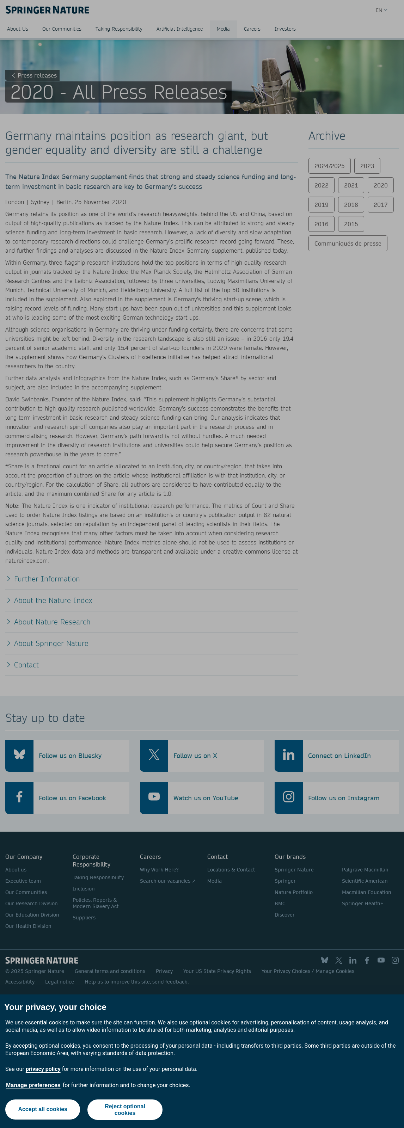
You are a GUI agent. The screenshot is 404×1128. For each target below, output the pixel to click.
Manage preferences (33, 1085)
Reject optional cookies (125, 1109)
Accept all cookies (42, 1109)
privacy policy (43, 1069)
